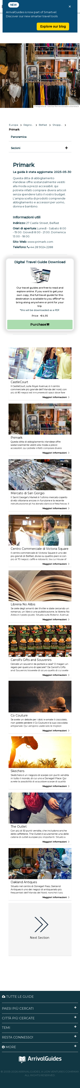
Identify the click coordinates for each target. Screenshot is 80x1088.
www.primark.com (40, 241)
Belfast (43, 124)
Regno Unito (30, 124)
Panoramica (18, 136)
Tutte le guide (18, 997)
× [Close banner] (69, 6)
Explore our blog (53, 26)
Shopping (58, 124)
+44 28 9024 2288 (40, 247)
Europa (13, 124)
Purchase (39, 324)
